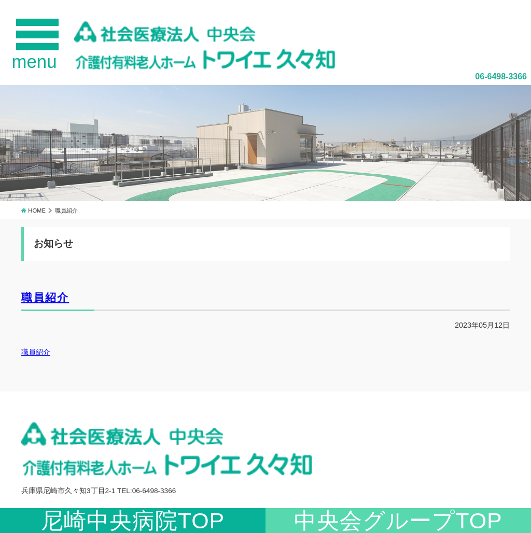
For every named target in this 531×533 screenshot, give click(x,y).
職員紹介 (45, 297)
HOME (37, 210)
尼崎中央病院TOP (133, 520)
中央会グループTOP (398, 520)
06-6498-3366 (501, 76)
